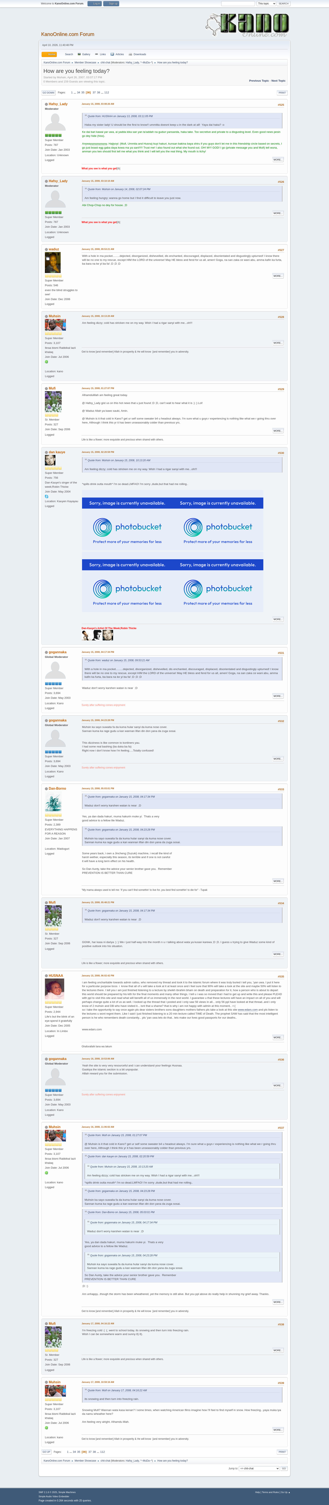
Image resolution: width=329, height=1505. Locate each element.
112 (106, 92)
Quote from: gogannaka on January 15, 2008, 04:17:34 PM (121, 796)
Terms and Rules (270, 1492)
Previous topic (259, 80)
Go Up (46, 1452)
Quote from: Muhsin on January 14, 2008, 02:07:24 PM (119, 189)
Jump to (233, 1468)
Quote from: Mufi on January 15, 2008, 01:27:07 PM (117, 1135)
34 (78, 92)
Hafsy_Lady (132, 62)
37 (94, 92)
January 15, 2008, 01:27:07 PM (98, 388)
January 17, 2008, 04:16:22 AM (98, 1323)
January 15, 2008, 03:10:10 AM (98, 181)
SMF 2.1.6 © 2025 (48, 1492)
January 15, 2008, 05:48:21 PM (98, 902)
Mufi (52, 388)
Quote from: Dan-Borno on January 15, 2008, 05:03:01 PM (121, 1212)
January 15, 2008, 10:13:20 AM (98, 316)
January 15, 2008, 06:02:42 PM (98, 975)
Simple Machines (67, 1492)
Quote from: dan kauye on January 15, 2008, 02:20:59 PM (121, 1156)
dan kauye (57, 452)
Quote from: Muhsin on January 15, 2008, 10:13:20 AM (119, 460)
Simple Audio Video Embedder (54, 1496)
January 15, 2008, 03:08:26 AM (98, 104)
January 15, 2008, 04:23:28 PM (98, 720)
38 (98, 92)
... (75, 92)
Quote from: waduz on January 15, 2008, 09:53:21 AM (118, 660)
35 (82, 92)
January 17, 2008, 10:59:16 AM (98, 1382)
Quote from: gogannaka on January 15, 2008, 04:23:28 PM (121, 829)
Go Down (48, 92)
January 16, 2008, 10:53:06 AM (98, 1058)
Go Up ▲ (285, 1492)
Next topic (279, 80)
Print (282, 92)
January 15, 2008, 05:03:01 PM (98, 788)
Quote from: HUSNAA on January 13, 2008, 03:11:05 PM (120, 116)
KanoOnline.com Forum (67, 34)
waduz (54, 249)
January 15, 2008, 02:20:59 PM (98, 452)
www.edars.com (248, 1009)
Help (257, 1492)
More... (278, 159)
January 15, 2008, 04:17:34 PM (98, 652)
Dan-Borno (57, 788)
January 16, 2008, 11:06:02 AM (98, 1127)
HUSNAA (56, 975)
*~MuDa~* (146, 62)
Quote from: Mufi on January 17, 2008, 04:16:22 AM (117, 1390)
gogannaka (57, 652)
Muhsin (54, 316)
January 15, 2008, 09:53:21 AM (98, 249)
